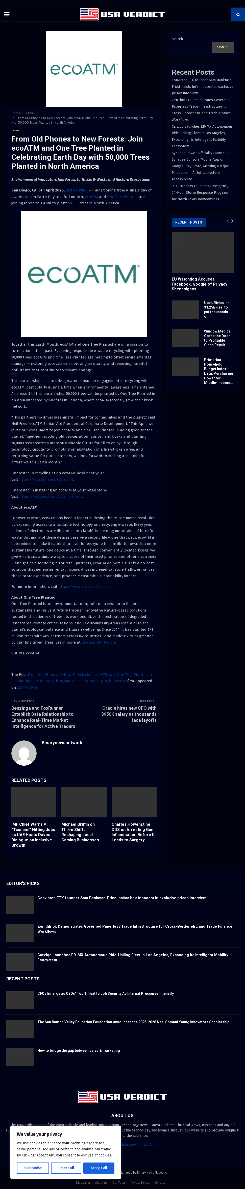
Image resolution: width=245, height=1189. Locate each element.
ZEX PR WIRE (76, 190)
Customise (33, 1168)
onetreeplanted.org (99, 642)
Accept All (99, 1168)
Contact (159, 1182)
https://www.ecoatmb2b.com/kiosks (50, 496)
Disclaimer (83, 1182)
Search (177, 39)
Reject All (66, 1168)
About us (101, 1182)
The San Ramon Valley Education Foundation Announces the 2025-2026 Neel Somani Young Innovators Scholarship (133, 1022)
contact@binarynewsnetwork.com (132, 1145)
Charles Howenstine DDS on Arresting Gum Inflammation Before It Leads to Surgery (133, 832)
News (16, 130)
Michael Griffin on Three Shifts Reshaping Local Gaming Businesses (80, 832)
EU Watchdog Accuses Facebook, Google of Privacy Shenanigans (199, 284)
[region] (65, 1152)
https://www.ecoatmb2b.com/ (84, 586)
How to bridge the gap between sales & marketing (78, 1050)
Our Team (119, 1182)
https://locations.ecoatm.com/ (46, 479)
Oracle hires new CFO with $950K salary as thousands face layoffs (129, 714)
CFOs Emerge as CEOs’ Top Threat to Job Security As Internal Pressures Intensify (105, 993)
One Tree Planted (122, 197)
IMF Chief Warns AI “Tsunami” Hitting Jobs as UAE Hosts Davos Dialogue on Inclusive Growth (33, 835)
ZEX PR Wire (27, 687)
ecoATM (91, 197)
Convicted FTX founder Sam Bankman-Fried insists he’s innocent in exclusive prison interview (202, 86)
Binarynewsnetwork (62, 742)
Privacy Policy (140, 1182)
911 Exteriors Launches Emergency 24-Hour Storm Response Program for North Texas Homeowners (200, 192)
